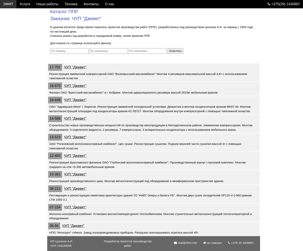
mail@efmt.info (17, 87)
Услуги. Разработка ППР (24, 12)
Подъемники (13, 46)
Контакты (10, 62)
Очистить (176, 50)
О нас (7, 71)
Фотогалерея (13, 29)
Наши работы (47, 4)
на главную (213, 242)
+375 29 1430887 (18, 79)
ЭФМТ (8, 4)
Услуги (25, 4)
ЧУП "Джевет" (76, 67)
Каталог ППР (13, 21)
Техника (71, 4)
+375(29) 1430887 (284, 4)
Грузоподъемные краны (22, 37)
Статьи (8, 54)
